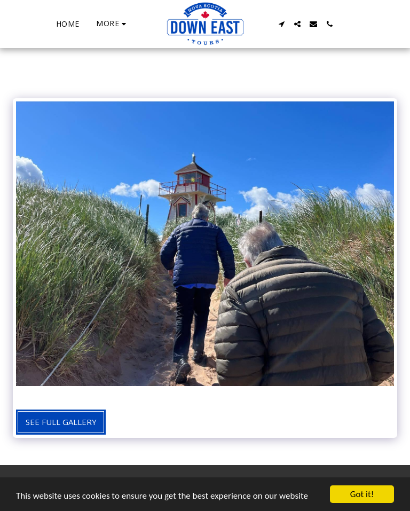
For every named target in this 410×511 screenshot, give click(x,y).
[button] (281, 24)
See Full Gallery (61, 421)
